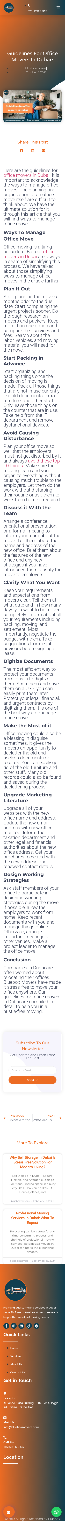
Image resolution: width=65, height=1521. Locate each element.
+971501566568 (13, 1447)
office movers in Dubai (26, 175)
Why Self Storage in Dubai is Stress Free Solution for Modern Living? (32, 1162)
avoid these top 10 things (31, 463)
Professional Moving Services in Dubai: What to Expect (32, 1218)
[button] (58, 7)
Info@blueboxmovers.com (21, 1427)
